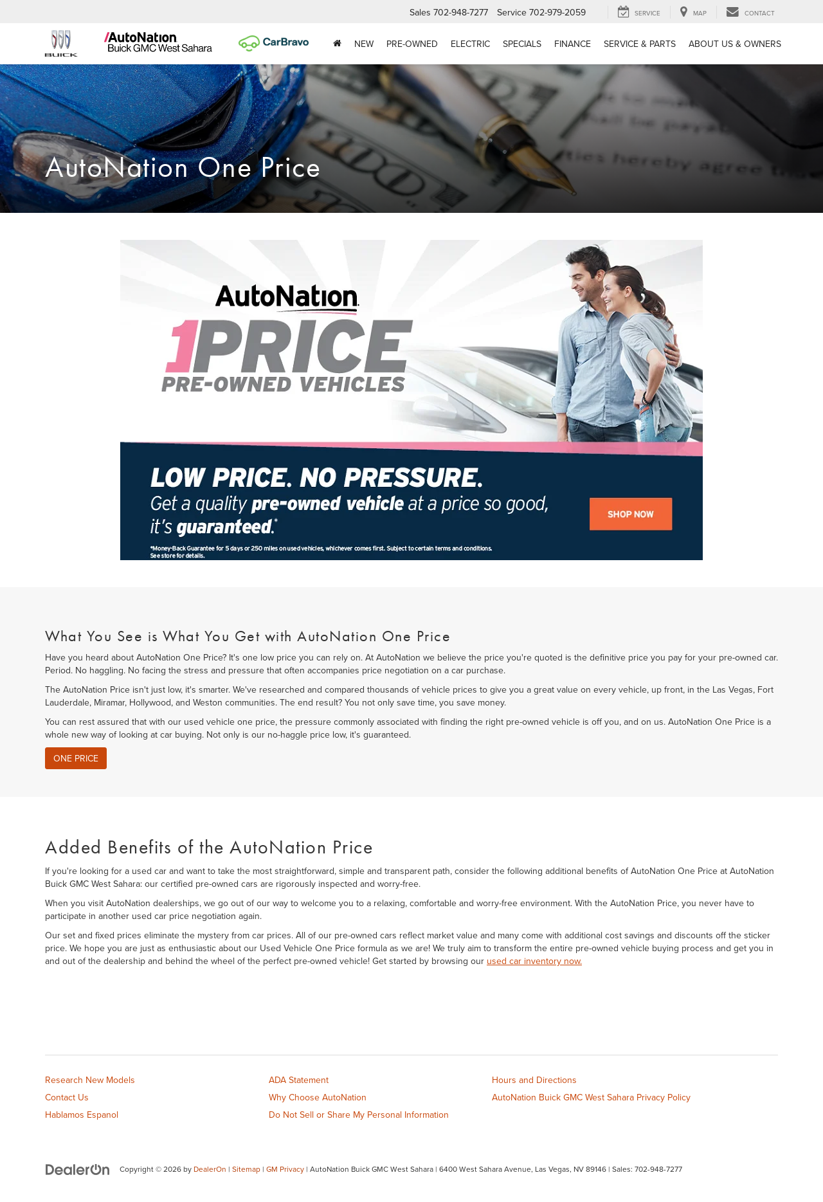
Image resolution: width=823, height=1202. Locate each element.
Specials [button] (522, 43)
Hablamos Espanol (81, 1114)
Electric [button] (470, 43)
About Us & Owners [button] (735, 43)
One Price (75, 758)
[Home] (337, 43)
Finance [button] (572, 43)
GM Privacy (285, 1168)
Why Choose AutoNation (317, 1097)
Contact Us (67, 1097)
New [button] (364, 43)
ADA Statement (299, 1079)
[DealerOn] (78, 1168)
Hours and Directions (534, 1079)
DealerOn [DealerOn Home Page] (210, 1168)
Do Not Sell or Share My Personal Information (359, 1114)
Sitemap (246, 1168)
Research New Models (90, 1079)
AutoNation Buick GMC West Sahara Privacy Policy (591, 1097)
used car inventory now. (534, 960)
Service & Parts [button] (640, 43)
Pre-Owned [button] (412, 43)
